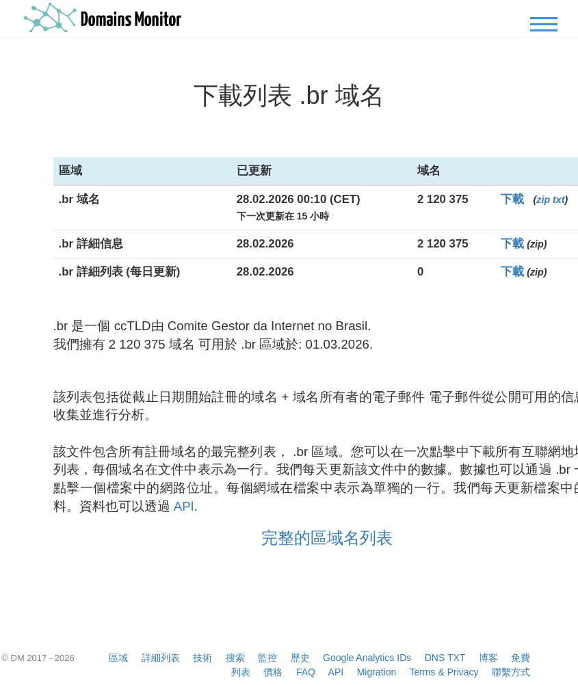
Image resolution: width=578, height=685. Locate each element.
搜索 (235, 657)
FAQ (305, 672)
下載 (512, 199)
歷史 (300, 657)
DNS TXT (445, 657)
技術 (202, 657)
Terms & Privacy (443, 672)
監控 (267, 657)
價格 (273, 672)
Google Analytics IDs (367, 657)
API (184, 506)
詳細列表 (161, 657)
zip (543, 199)
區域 (118, 657)
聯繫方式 (511, 672)
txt (558, 199)
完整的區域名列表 (327, 537)
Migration (377, 672)
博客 (488, 657)
